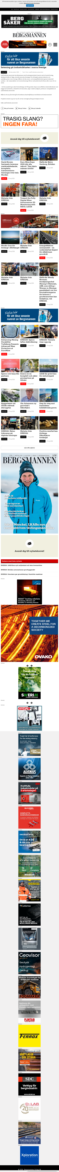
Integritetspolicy (54, 9)
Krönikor (37, 9)
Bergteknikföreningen (45, 9)
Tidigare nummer (23, 9)
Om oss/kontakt (31, 9)
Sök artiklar (16, 9)
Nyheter (4, 72)
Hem (12, 9)
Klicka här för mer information (32, 3)
